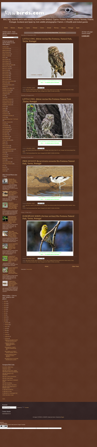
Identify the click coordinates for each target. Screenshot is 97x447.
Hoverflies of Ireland (6, 122)
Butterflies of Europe (6, 90)
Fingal (3, 110)
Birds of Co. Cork (5, 66)
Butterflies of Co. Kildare (7, 88)
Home (6, 28)
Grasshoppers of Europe (7, 115)
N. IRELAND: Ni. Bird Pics (7, 389)
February (7, 324)
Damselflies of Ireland (6, 99)
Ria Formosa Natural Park (65, 89)
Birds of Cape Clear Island (7, 64)
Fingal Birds (4, 111)
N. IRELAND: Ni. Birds (7, 391)
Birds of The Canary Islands (8, 81)
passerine (4, 169)
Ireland (49, 28)
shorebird (70, 205)
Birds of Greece (5, 77)
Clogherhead (5, 93)
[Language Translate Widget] (9, 407)
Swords (4, 160)
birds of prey (46, 89)
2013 (5, 303)
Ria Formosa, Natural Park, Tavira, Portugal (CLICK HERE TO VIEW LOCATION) (43, 91)
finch (48, 260)
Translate (25, 407)
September (7, 336)
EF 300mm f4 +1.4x (39, 205)
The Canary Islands (6, 161)
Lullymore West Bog (6, 140)
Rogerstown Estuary (6, 158)
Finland (35, 28)
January (6, 322)
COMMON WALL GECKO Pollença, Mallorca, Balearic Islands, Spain (12, 283)
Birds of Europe (37, 150)
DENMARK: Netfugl (6, 368)
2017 (5, 311)
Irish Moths (4, 132)
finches (3, 167)
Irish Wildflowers (5, 136)
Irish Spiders (5, 134)
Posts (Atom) (29, 269)
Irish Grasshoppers (6, 129)
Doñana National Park (6, 101)
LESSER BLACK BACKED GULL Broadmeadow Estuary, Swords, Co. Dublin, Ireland (13, 259)
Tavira (72, 89)
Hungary (4, 123)
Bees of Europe (5, 52)
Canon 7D (51, 89)
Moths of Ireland (5, 147)
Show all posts (62, 32)
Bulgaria (20, 28)
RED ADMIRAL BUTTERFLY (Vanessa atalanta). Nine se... (11, 352)
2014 (5, 305)
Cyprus (28, 28)
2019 (5, 315)
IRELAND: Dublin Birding (7, 378)
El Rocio (4, 106)
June (6, 332)
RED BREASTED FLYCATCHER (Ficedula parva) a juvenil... (11, 359)
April (27, 150)
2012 (5, 301)
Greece (42, 28)
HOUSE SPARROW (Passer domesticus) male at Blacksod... (10, 355)
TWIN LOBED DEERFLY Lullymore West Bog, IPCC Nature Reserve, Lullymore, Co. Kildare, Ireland (13, 234)
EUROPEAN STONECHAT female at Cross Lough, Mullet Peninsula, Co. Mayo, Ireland (10, 206)
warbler (3, 170)
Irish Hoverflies (5, 131)
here (44, 82)
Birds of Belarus (5, 61)
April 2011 (28, 89)
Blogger (62, 417)
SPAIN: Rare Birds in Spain (8, 395)
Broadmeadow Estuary (7, 84)
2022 (5, 321)
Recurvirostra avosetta (52, 205)
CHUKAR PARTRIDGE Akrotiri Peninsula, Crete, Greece (13, 246)
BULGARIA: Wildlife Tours (7, 367)
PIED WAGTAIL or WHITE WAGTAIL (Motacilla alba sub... (10, 348)
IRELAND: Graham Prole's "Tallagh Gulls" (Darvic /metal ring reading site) (10, 371)
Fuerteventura (5, 113)
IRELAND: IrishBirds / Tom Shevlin (9, 384)
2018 (5, 313)
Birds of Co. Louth (6, 68)
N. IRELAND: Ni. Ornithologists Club (9, 393)
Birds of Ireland (5, 79)
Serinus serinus (67, 260)
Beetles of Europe (6, 53)
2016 (5, 309)
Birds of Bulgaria (5, 63)
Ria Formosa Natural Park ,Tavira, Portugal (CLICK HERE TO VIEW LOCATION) (43, 153)
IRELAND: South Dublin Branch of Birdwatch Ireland (9, 387)
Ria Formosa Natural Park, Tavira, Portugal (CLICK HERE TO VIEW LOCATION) (43, 208)
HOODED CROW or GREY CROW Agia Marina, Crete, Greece (13, 193)
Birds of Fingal (5, 75)
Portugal (70, 28)
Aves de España (5, 48)
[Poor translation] (5, 426)
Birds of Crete (5, 70)
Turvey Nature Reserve (7, 163)
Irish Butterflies (5, 125)
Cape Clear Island (6, 92)
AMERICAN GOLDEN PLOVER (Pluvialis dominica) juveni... (11, 341)
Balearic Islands (5, 50)
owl (55, 89)
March (6, 326)
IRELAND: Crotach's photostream (9, 376)
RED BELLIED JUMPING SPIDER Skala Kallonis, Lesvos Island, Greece (13, 181)
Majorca (4, 143)
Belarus (13, 28)
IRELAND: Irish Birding (7, 383)
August (6, 334)
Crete (3, 95)
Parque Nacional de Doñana (8, 149)
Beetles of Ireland (6, 55)
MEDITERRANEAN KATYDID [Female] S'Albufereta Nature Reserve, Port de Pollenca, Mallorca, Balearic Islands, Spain (9, 220)
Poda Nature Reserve (6, 151)
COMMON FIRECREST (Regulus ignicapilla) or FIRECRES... (10, 344)
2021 (5, 319)
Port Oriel (4, 154)
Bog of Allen (4, 82)
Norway (56, 28)
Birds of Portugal (40, 89)
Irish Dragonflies (5, 127)
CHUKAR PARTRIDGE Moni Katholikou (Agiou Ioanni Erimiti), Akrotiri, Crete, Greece (10, 271)
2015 (5, 307)
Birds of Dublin (5, 59)
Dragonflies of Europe (6, 102)
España (4, 108)
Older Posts (75, 266)
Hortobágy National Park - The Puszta (10, 119)
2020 (5, 317)
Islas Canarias (5, 138)
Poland (63, 28)
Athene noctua (33, 89)
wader (24, 206)
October (6, 338)
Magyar (4, 142)
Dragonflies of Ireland (6, 104)
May (6, 330)
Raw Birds (29, 87)
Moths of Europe (5, 145)
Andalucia (4, 46)
